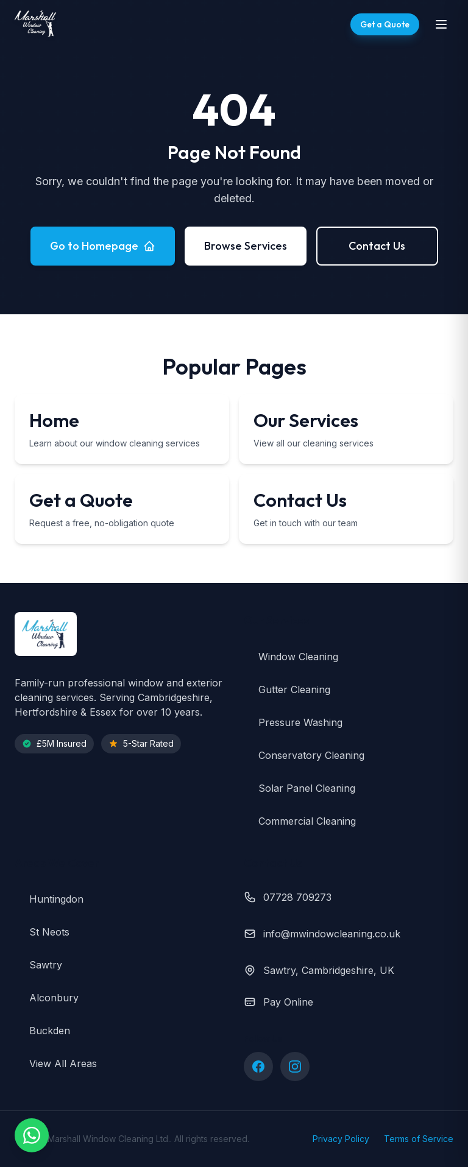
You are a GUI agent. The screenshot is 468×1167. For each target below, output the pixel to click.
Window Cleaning (291, 656)
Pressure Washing (293, 722)
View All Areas (56, 1063)
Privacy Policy (341, 1139)
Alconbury (47, 998)
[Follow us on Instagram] (295, 1066)
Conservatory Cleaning (304, 755)
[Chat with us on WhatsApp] (32, 1135)
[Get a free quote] (384, 24)
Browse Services (245, 246)
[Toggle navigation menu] (441, 24)
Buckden (42, 1030)
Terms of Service (418, 1139)
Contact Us (377, 246)
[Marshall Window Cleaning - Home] (36, 24)
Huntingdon (49, 899)
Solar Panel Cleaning (299, 788)
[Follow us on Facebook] (258, 1066)
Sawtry (38, 965)
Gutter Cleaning (287, 689)
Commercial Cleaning (300, 821)
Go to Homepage (102, 246)
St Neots (42, 932)
